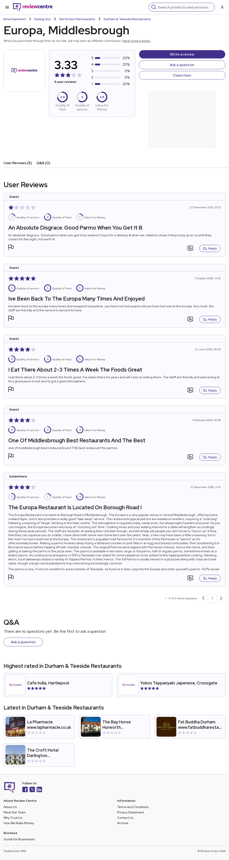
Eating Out (42, 19)
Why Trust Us (13, 818)
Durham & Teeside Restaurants (127, 19)
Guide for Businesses (19, 839)
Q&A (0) (43, 163)
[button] (11, 248)
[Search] (185, 7)
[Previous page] (203, 598)
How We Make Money (19, 823)
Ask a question (182, 64)
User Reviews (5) (18, 163)
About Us (10, 807)
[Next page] (221, 598)
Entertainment (15, 19)
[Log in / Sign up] (221, 7)
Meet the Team (15, 812)
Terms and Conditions (133, 807)
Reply (210, 248)
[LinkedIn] (39, 790)
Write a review (182, 54)
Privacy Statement (130, 812)
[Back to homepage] (33, 7)
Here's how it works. (136, 41)
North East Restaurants (77, 19)
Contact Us (125, 818)
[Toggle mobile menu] (7, 7)
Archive (122, 823)
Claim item (182, 75)
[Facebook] (25, 790)
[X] (32, 790)
